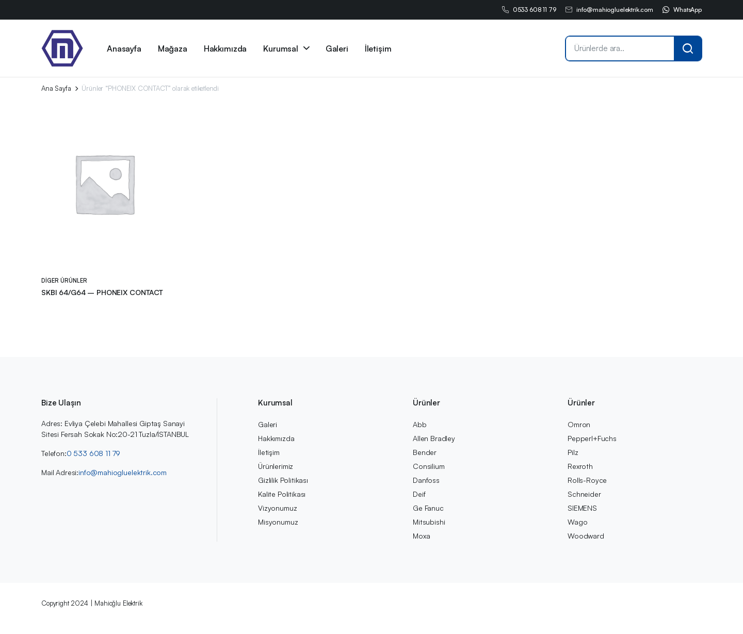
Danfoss (426, 480)
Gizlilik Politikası (283, 480)
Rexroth (580, 466)
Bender (425, 452)
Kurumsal (280, 48)
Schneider (584, 494)
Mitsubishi (429, 521)
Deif (419, 494)
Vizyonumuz (277, 507)
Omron (579, 424)
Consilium (429, 466)
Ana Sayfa (56, 88)
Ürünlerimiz (275, 466)
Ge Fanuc (428, 507)
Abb (420, 424)
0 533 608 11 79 (94, 453)
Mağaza (172, 48)
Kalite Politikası (281, 494)
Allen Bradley (434, 438)
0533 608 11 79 (528, 10)
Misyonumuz (278, 521)
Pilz (573, 452)
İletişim (378, 48)
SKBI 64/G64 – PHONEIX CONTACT (102, 292)
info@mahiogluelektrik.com (609, 10)
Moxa (421, 535)
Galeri (337, 48)
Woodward (586, 535)
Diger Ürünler (64, 280)
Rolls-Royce (587, 480)
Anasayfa (124, 48)
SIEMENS (582, 507)
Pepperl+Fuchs (592, 438)
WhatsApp (682, 10)
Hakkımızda (225, 48)
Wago (577, 521)
